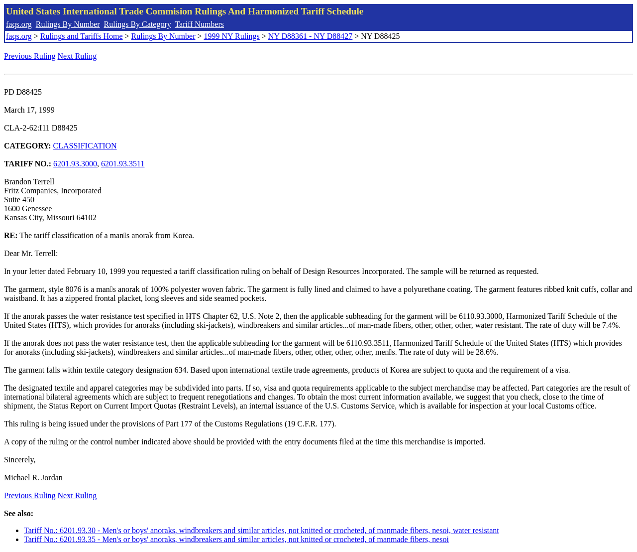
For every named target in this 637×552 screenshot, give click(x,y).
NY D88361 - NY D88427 (310, 36)
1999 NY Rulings (232, 36)
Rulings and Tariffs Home (81, 36)
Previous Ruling (30, 56)
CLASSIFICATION (85, 145)
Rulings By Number (68, 24)
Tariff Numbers (199, 24)
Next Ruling (77, 56)
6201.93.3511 (122, 163)
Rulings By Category (137, 24)
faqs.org (19, 24)
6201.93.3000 (75, 163)
